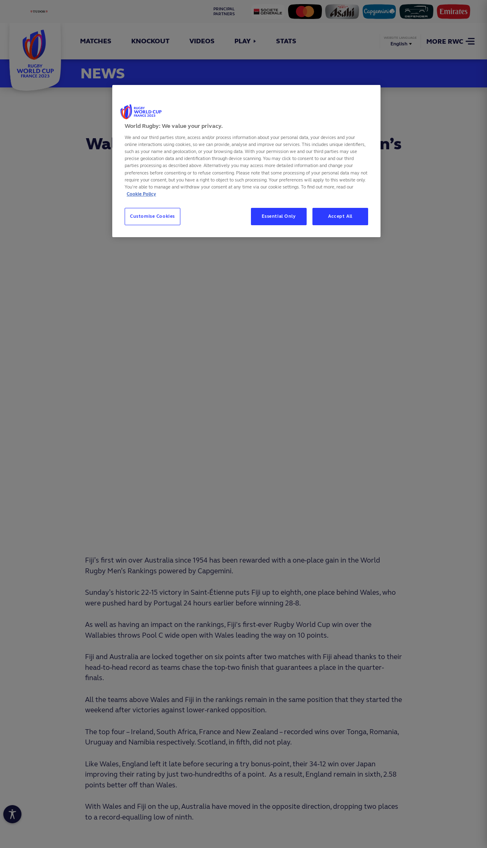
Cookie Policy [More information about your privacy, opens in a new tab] (141, 194)
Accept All (340, 216)
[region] (246, 161)
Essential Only (279, 216)
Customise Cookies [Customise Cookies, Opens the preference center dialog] (152, 216)
